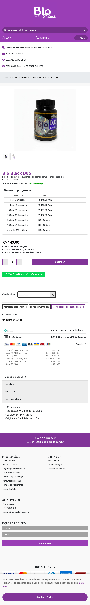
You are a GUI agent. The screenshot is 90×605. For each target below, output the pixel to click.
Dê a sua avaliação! (36, 183)
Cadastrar (45, 543)
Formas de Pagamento (13, 485)
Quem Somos (9, 460)
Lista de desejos (55, 464)
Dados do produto (15, 376)
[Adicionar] (19, 262)
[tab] (45, 330)
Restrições (11, 391)
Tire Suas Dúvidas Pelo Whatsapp (23, 274)
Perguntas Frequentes (13, 481)
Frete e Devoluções (11, 472)
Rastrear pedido (10, 464)
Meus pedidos (54, 460)
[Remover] (5, 262)
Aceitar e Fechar (45, 597)
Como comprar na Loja (13, 477)
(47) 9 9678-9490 (45, 438)
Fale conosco (8, 504)
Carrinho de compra (57, 468)
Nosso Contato (9, 489)
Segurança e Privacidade (14, 468)
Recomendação (13, 399)
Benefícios (11, 384)
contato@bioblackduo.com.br (45, 442)
